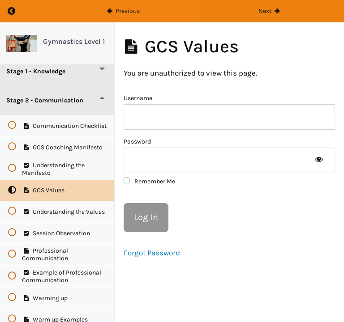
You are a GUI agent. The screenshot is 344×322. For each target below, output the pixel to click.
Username (138, 98)
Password (137, 141)
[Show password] (318, 160)
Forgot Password (152, 252)
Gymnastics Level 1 (74, 41)
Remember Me (149, 181)
